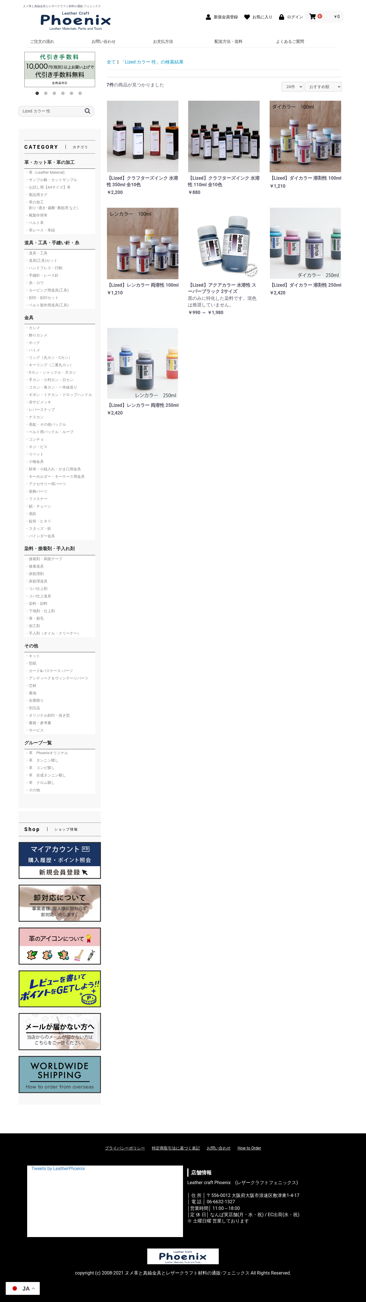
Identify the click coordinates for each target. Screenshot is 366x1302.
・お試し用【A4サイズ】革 (48, 187)
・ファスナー (36, 499)
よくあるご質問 (290, 41)
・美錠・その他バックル (45, 424)
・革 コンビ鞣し (40, 768)
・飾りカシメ (36, 335)
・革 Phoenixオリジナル (46, 753)
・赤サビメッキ (38, 402)
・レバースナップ (40, 409)
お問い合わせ (104, 41)
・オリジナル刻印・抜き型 (47, 715)
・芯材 (30, 685)
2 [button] (47, 94)
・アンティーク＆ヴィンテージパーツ (56, 678)
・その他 (32, 790)
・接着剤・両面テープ (43, 559)
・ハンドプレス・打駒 (43, 268)
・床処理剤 (34, 574)
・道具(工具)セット (41, 260)
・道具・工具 (36, 253)
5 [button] (72, 94)
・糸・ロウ (34, 283)
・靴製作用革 (36, 215)
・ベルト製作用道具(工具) (47, 305)
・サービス (34, 730)
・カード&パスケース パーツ (49, 671)
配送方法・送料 (228, 41)
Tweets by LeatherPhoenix (58, 1168)
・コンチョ (34, 439)
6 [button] (81, 94)
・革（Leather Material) (45, 172)
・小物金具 (34, 461)
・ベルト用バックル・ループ (49, 432)
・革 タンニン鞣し (42, 760)
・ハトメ (32, 350)
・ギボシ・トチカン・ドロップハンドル (58, 395)
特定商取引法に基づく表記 (176, 1148)
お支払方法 (163, 41)
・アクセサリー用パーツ (45, 484)
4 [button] (64, 94)
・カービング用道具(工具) (47, 290)
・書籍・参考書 (38, 723)
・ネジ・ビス (36, 447)
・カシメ (32, 328)
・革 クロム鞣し (40, 782)
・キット (32, 656)
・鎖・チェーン (38, 506)
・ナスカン (34, 417)
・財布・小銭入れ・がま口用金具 (53, 469)
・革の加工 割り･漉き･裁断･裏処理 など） (52, 205)
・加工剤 (32, 626)
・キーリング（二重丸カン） (49, 365)
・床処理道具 (36, 581)
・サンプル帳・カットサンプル (51, 180)
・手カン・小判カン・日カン (49, 380)
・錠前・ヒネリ (38, 521)
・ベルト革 (34, 223)
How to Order (249, 1148)
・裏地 (30, 693)
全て (111, 62)
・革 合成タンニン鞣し (45, 775)
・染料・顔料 (36, 603)
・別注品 (32, 708)
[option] (59, 69)
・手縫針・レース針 (42, 275)
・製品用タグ (36, 195)
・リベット (34, 454)
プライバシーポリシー (125, 1148)
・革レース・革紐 (40, 230)
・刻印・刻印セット (42, 298)
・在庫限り (34, 700)
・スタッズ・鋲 (38, 528)
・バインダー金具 (40, 536)
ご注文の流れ (42, 41)
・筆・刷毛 (34, 618)
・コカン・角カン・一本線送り (51, 387)
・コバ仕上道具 (38, 596)
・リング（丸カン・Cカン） (48, 357)
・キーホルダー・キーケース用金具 (55, 476)
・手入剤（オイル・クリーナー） (53, 633)
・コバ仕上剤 (36, 588)
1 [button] (38, 94)
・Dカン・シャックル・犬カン (50, 372)
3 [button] (55, 94)
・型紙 (30, 663)
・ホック (32, 342)
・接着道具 (34, 566)
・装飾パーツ (36, 491)
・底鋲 (30, 514)
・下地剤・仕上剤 (40, 611)
